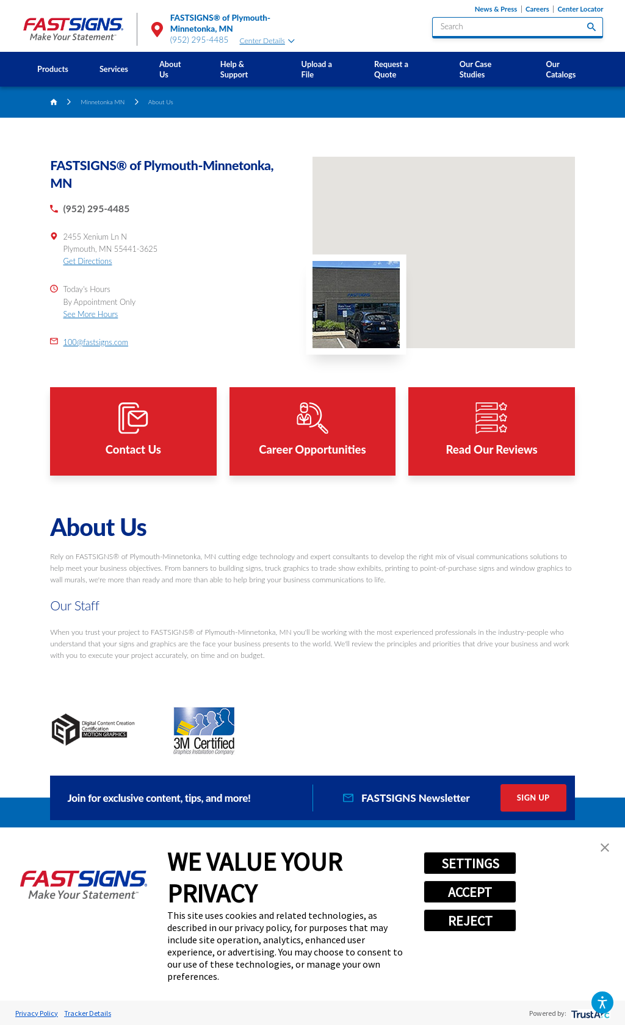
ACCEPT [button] (470, 892)
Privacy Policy (36, 1013)
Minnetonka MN (103, 101)
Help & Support (234, 69)
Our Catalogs (561, 69)
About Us (170, 69)
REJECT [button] (470, 920)
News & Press (496, 9)
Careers (537, 9)
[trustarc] (589, 1013)
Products (52, 69)
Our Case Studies (475, 69)
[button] (602, 1002)
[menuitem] (53, 69)
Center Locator (580, 9)
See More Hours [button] (90, 314)
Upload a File (317, 69)
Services (113, 69)
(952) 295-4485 (199, 40)
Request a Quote (391, 69)
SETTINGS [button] (470, 863)
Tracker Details (87, 1013)
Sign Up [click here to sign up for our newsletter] (533, 797)
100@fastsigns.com (96, 342)
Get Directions (87, 261)
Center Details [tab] (267, 40)
